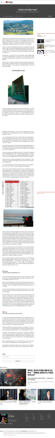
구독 (45, 36)
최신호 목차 (42, 416)
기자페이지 (42, 419)
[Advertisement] (16, 123)
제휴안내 (14, 431)
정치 (26, 414)
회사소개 (4, 431)
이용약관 (20, 431)
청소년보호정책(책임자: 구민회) (31, 431)
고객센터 (17, 431)
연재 (41, 414)
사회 (26, 416)
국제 (33, 416)
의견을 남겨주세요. (6, 356)
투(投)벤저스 (40, 36)
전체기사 (26, 421)
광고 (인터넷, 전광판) (9, 431)
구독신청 (49, 416)
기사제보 (49, 414)
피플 (33, 419)
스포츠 (26, 419)
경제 (33, 414)
